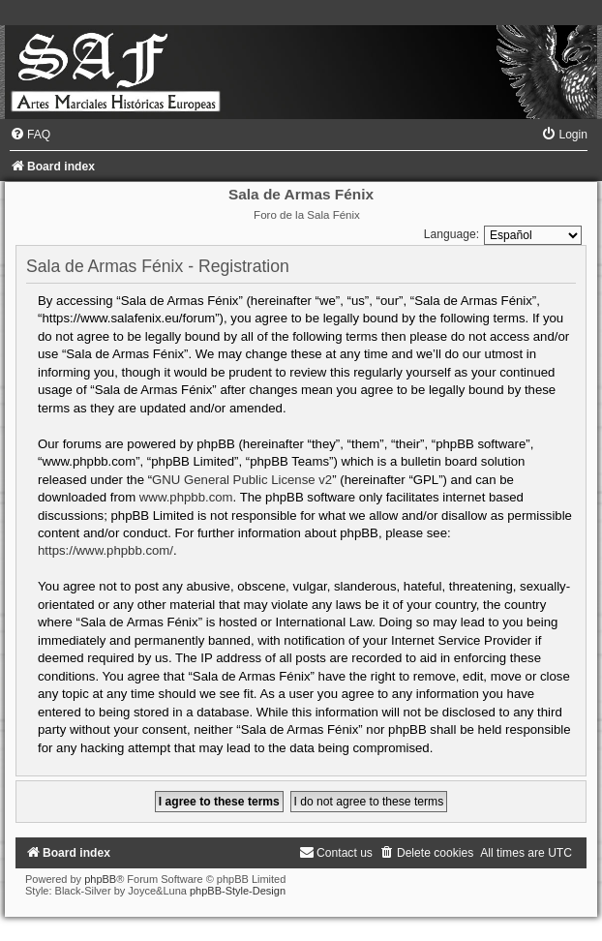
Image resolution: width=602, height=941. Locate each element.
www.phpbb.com (186, 497)
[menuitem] (30, 134)
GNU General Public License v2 (242, 479)
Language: (451, 234)
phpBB (100, 879)
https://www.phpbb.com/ (105, 550)
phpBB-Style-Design (238, 890)
